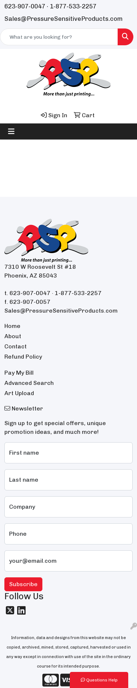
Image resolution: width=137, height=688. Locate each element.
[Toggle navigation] (11, 131)
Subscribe (23, 584)
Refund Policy (23, 356)
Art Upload (19, 393)
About (12, 336)
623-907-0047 (24, 6)
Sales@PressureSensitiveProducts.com (63, 18)
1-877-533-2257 (73, 6)
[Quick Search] (59, 36)
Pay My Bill (19, 372)
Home (12, 325)
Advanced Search (29, 382)
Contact (15, 346)
